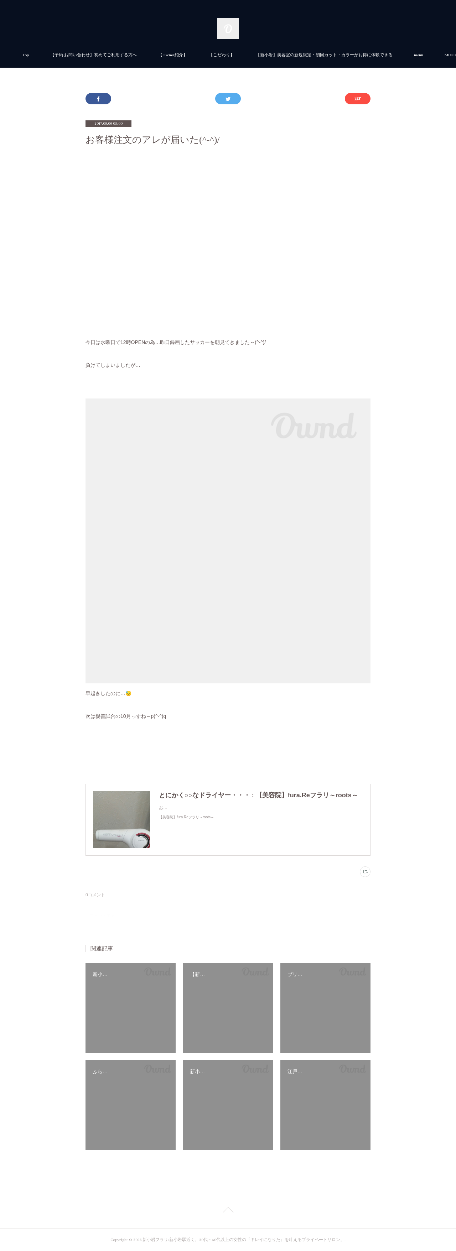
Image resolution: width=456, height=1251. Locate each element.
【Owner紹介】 (252, 55)
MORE (341, 55)
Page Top (228, 1211)
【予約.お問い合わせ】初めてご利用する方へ (173, 55)
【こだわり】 (301, 55)
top (106, 55)
